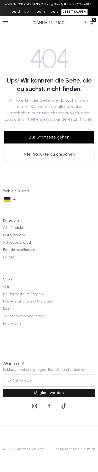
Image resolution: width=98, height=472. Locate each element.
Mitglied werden (49, 393)
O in (6, 286)
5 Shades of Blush (17, 242)
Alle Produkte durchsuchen (49, 154)
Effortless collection (19, 250)
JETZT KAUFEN (74, 11)
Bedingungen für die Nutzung (74, 449)
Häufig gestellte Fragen (23, 294)
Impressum (12, 323)
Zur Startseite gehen (49, 137)
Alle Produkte (14, 227)
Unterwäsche (14, 235)
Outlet (8, 257)
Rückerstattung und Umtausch (28, 301)
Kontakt (9, 308)
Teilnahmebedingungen (23, 316)
